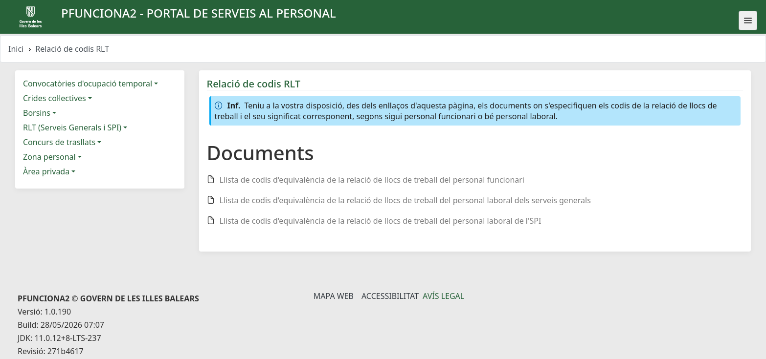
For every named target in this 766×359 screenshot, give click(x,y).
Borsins (36, 112)
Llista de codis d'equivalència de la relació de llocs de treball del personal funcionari (372, 179)
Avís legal (443, 296)
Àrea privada (46, 171)
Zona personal (49, 156)
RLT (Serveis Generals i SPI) (72, 127)
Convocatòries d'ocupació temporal (87, 83)
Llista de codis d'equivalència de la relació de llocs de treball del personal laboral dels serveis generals (405, 200)
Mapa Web (334, 296)
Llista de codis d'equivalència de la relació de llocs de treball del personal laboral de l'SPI (380, 220)
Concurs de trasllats (59, 142)
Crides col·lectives (54, 98)
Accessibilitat (390, 296)
